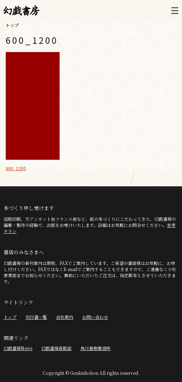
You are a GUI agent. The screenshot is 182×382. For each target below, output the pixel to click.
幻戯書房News (18, 348)
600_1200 (16, 168)
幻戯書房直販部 (56, 348)
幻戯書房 (21, 10)
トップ (12, 25)
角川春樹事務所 (95, 348)
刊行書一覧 (36, 317)
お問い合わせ (95, 317)
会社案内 (64, 317)
